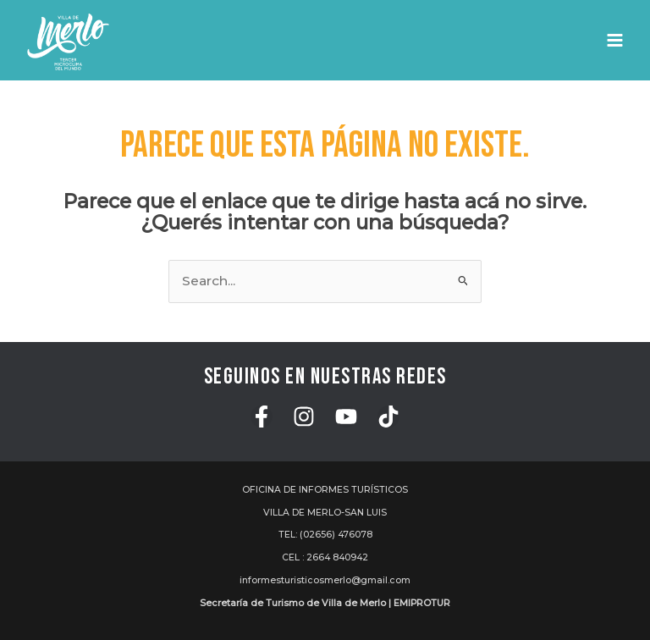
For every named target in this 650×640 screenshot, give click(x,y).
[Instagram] (304, 417)
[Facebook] (262, 417)
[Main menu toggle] (615, 40)
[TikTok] (388, 417)
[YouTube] (346, 417)
